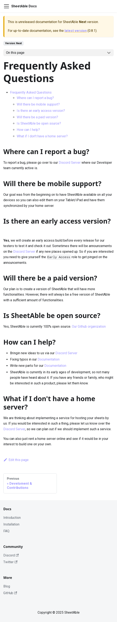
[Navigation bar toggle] (6, 6)
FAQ (6, 531)
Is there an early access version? (41, 111)
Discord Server (70, 163)
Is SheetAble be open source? (39, 123)
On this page (15, 53)
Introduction (12, 518)
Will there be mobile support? (38, 104)
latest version (76, 31)
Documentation (49, 359)
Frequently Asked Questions (31, 92)
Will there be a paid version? (37, 117)
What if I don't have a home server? (42, 136)
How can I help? (28, 130)
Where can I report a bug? (35, 98)
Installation (11, 524)
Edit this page (16, 460)
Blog (6, 586)
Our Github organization (89, 326)
